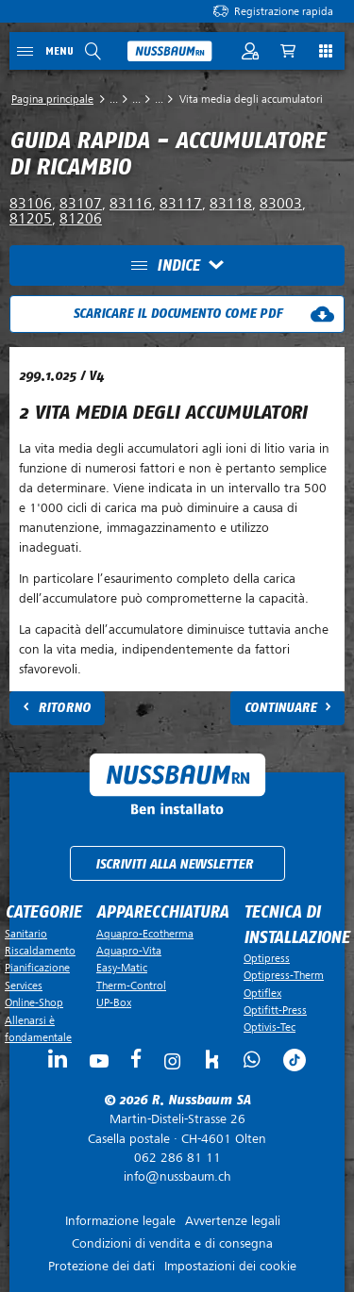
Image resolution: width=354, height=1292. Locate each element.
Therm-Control (131, 985)
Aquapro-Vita (128, 950)
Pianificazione (37, 967)
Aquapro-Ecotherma (145, 933)
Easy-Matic (121, 967)
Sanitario (26, 933)
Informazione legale (120, 1221)
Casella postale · (177, 1129)
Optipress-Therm (284, 975)
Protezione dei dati (101, 1266)
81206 (80, 218)
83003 (281, 203)
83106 (30, 203)
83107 (80, 203)
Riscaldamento (40, 950)
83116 (131, 203)
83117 (181, 203)
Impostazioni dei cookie (230, 1266)
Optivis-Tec (269, 1027)
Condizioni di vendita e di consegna (172, 1243)
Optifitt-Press (275, 1010)
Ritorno (64, 708)
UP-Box (113, 1002)
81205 (30, 218)
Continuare (280, 708)
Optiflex (262, 993)
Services (23, 985)
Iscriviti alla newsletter (174, 864)
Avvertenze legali (232, 1221)
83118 (231, 203)
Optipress (267, 958)
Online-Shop (34, 1002)
